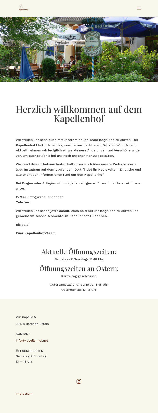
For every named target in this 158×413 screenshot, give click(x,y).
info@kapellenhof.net (32, 340)
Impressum (24, 394)
